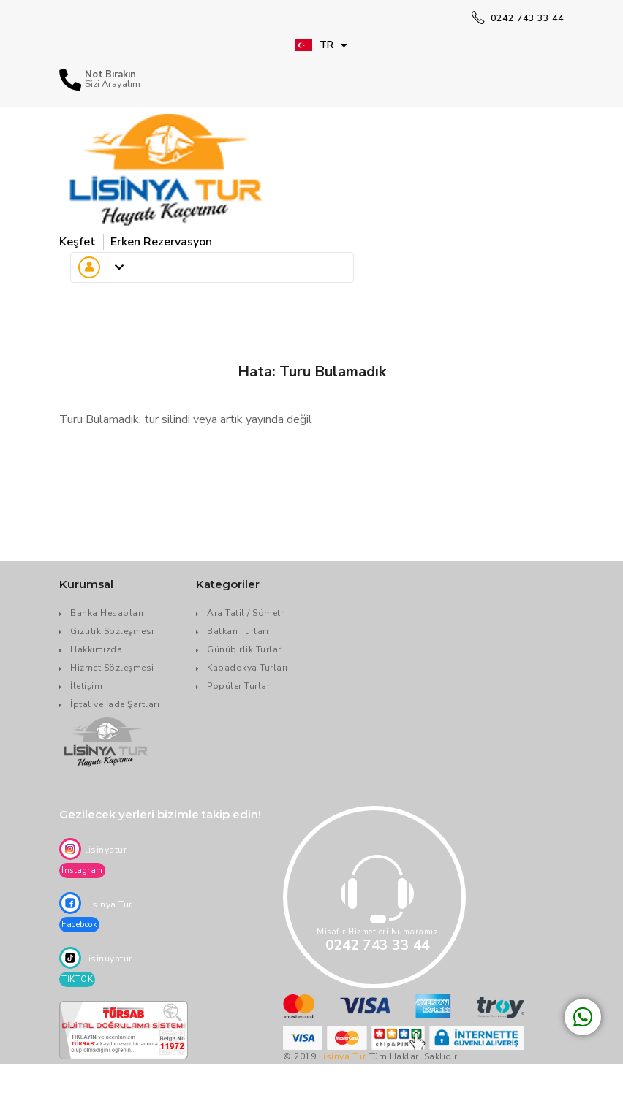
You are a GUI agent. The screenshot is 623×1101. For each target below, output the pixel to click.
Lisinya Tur (342, 1056)
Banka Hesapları (107, 613)
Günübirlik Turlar (244, 649)
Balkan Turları (237, 631)
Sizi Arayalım (112, 84)
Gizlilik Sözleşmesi (112, 631)
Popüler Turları (240, 686)
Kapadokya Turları (247, 668)
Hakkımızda (96, 649)
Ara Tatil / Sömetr (245, 613)
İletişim (86, 686)
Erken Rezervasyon (161, 242)
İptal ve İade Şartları (114, 704)
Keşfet (77, 242)
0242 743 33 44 (518, 18)
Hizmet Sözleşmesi (112, 668)
